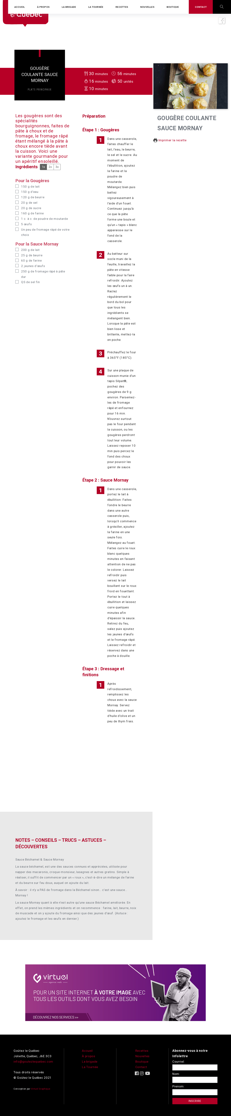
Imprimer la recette (170, 140)
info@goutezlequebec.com (33, 1061)
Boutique (142, 1061)
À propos (88, 1056)
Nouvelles (142, 1056)
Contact (141, 1067)
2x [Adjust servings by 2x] (50, 167)
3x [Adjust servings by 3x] (57, 167)
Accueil (87, 1051)
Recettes (142, 1051)
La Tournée (90, 1067)
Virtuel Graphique (40, 1089)
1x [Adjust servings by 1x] (43, 167)
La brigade (89, 1061)
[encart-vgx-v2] (115, 992)
